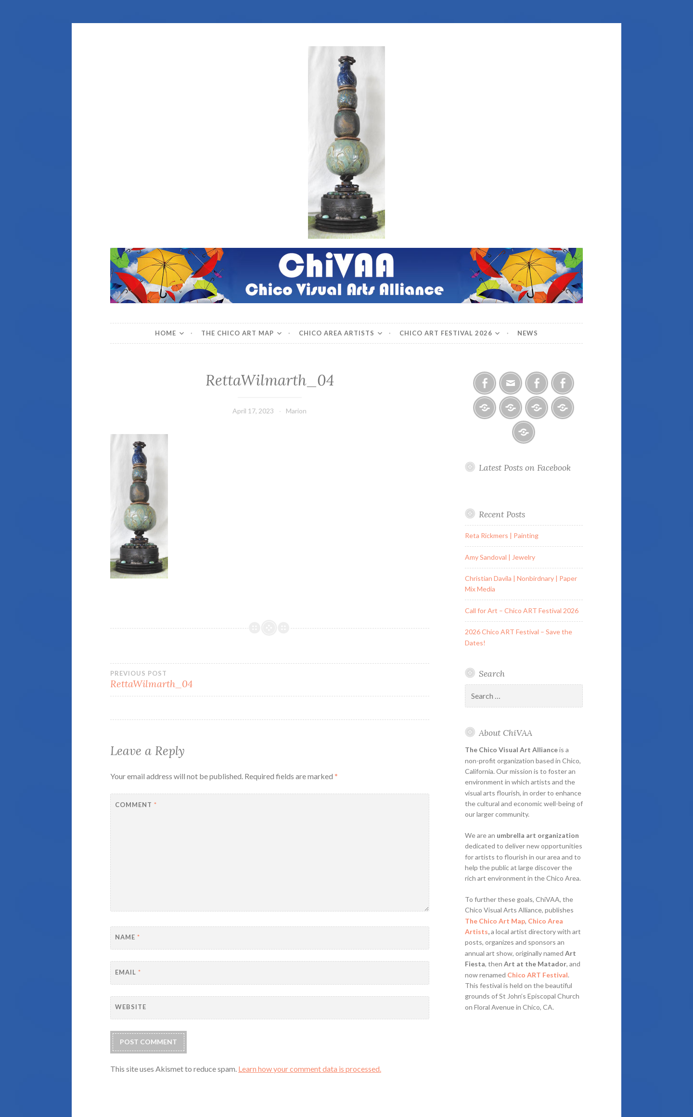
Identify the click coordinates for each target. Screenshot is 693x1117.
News (527, 333)
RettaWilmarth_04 (190, 679)
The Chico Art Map (237, 333)
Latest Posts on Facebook (525, 467)
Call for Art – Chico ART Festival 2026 (521, 610)
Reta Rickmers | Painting (502, 535)
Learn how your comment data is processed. (309, 1068)
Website (130, 1007)
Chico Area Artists (336, 333)
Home (165, 333)
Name (127, 937)
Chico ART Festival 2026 (445, 333)
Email (128, 972)
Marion (296, 411)
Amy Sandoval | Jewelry (500, 557)
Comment (136, 805)
